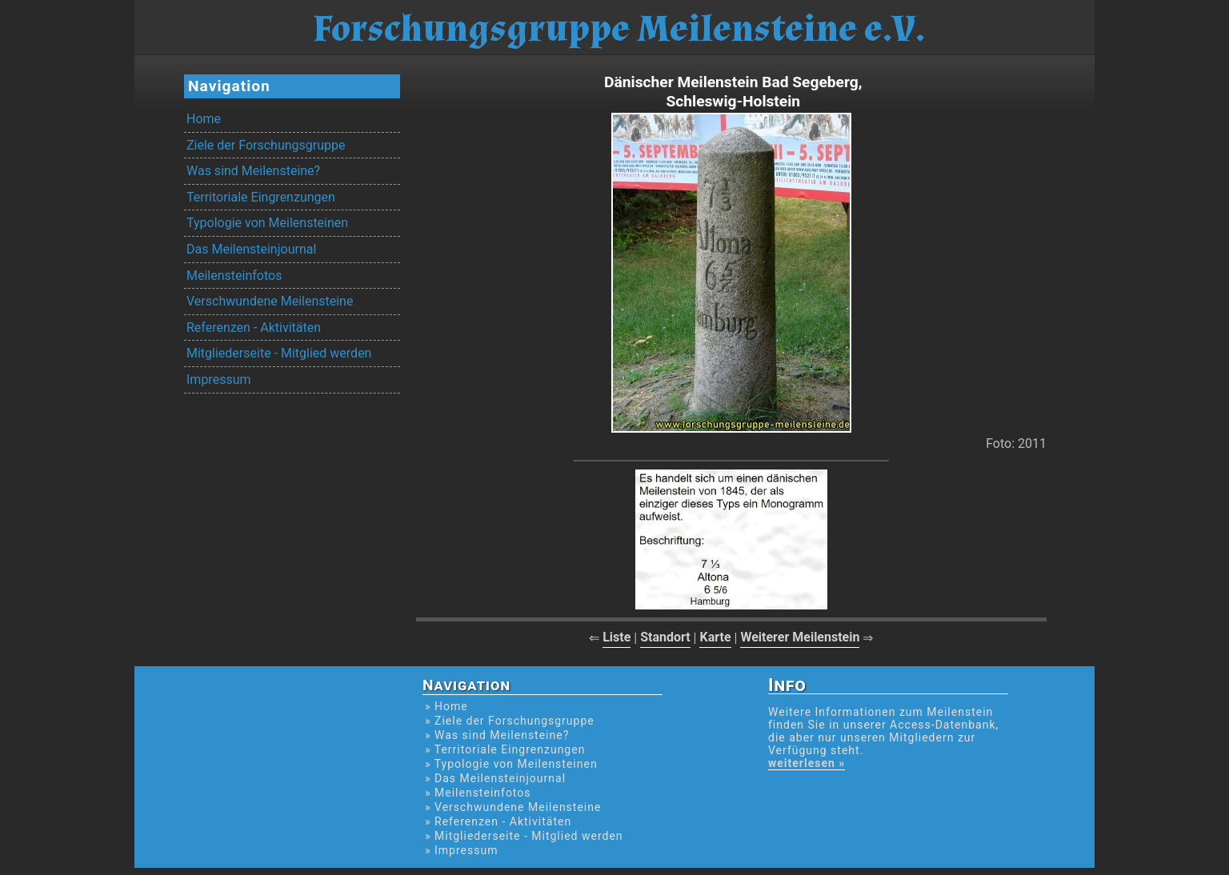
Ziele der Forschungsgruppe (265, 145)
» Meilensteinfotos (478, 792)
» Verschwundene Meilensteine (513, 807)
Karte (715, 637)
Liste (616, 637)
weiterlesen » (806, 763)
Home (203, 118)
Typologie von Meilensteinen (267, 222)
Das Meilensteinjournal (251, 249)
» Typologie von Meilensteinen (511, 763)
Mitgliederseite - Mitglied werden (278, 353)
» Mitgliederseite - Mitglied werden (524, 835)
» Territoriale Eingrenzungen (505, 749)
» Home (446, 706)
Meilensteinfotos (234, 275)
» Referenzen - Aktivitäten (498, 821)
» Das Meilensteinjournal (495, 778)
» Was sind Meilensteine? (497, 735)
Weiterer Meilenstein (799, 637)
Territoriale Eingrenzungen (260, 197)
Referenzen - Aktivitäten (253, 327)
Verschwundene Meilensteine (269, 301)
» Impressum (461, 850)
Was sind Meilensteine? (253, 170)
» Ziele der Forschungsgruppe (509, 720)
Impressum (218, 379)
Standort (665, 637)
